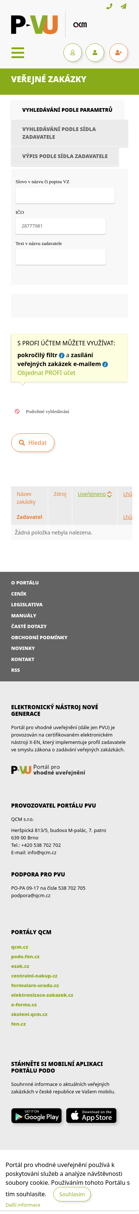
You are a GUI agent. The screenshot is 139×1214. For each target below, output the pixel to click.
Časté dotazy (29, 626)
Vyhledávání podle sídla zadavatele (59, 132)
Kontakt (22, 659)
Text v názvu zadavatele (39, 243)
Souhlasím (72, 1194)
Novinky (23, 648)
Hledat (37, 443)
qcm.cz (19, 946)
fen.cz (18, 1023)
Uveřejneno (92, 493)
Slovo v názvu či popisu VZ (42, 181)
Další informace (23, 1204)
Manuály (23, 615)
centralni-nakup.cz (34, 975)
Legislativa (27, 604)
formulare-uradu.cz (35, 985)
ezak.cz (20, 966)
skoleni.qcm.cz (29, 1014)
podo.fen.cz (25, 956)
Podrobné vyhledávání (47, 411)
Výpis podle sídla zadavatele (64, 156)
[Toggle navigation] (18, 52)
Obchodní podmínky (39, 637)
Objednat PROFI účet (46, 373)
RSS (15, 670)
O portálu (25, 582)
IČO (20, 212)
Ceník (18, 593)
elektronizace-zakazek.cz (42, 995)
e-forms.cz (24, 1004)
